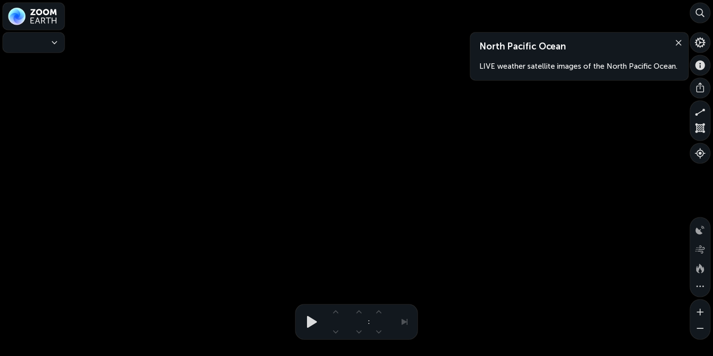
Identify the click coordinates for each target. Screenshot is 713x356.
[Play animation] (309, 322)
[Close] (676, 42)
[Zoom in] (700, 309)
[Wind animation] (700, 247)
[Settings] (700, 42)
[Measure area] (700, 130)
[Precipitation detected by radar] (700, 227)
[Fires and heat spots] (700, 267)
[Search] (700, 13)
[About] (700, 65)
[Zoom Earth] (33, 16)
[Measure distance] (700, 111)
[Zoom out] (700, 329)
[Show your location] (700, 153)
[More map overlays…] (700, 287)
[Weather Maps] (33, 42)
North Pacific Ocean (522, 46)
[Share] (700, 88)
